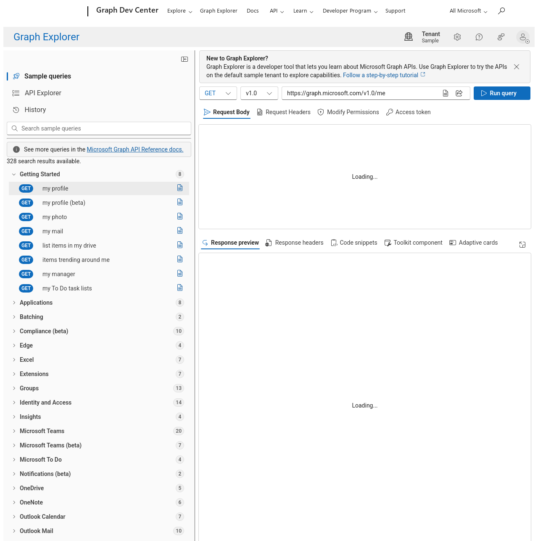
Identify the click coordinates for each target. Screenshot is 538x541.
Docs (253, 10)
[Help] (479, 37)
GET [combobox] (218, 93)
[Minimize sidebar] (184, 59)
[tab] (99, 76)
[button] (524, 37)
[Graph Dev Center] (126, 11)
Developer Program (347, 10)
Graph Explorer (218, 10)
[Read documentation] (180, 188)
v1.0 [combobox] (260, 93)
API (273, 10)
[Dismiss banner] (517, 67)
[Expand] (522, 244)
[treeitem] (99, 174)
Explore (176, 10)
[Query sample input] (360, 93)
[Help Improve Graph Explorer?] (501, 37)
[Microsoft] (55, 11)
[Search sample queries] (105, 128)
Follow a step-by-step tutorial (384, 75)
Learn (300, 10)
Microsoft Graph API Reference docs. (135, 149)
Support (395, 10)
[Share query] (459, 93)
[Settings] (457, 37)
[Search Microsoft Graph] (501, 10)
